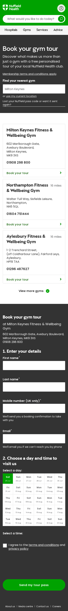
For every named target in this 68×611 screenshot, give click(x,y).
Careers (56, 606)
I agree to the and (37, 547)
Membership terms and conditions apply (29, 74)
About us (10, 606)
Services (42, 30)
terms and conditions (44, 545)
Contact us (42, 606)
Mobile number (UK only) (22, 401)
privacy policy (18, 549)
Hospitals (11, 30)
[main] (34, 318)
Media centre (25, 606)
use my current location (21, 96)
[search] (34, 19)
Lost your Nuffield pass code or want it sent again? (30, 103)
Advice (58, 30)
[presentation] (30, 565)
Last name (11, 379)
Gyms (27, 30)
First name (11, 358)
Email (7, 431)
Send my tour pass (34, 585)
